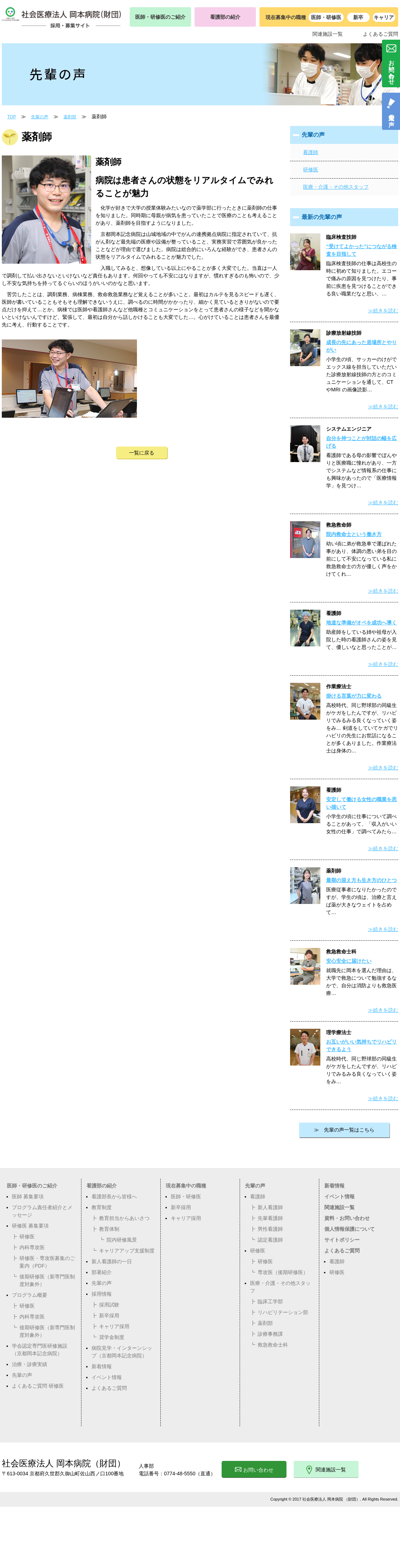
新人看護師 (270, 1207)
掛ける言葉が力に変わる (354, 696)
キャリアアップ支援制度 (127, 1250)
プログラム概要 (29, 1295)
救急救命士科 (273, 1345)
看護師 (310, 152)
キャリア (384, 17)
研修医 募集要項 (30, 1226)
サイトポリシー (342, 1240)
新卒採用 (109, 1315)
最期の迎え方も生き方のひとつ (361, 880)
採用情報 (102, 1294)
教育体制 (109, 1229)
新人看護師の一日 (112, 1261)
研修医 (310, 169)
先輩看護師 (270, 1218)
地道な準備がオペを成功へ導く (361, 622)
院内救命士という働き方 (354, 534)
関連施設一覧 (327, 34)
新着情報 (102, 1366)
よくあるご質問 (380, 34)
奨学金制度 (111, 1337)
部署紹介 (102, 1272)
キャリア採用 (114, 1326)
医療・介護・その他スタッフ (336, 187)
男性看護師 (270, 1229)
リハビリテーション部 (283, 1312)
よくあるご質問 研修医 (38, 1386)
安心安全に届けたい (349, 961)
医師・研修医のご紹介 (160, 17)
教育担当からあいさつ (124, 1218)
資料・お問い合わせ (347, 1218)
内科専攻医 (32, 1247)
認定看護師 (270, 1240)
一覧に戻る (141, 453)
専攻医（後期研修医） (283, 1272)
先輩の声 (39, 116)
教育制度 (102, 1207)
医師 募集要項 (28, 1196)
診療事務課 (270, 1334)
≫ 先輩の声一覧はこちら (344, 1130)
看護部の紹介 (225, 17)
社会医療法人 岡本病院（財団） (63, 1463)
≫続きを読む (383, 310)
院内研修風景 (122, 1240)
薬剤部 (69, 116)
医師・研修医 (326, 17)
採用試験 (109, 1305)
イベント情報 (107, 1377)
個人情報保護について (349, 1229)
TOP (11, 116)
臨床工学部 (270, 1301)
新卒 (358, 17)
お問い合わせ (254, 1470)
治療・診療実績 (29, 1364)
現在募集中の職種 (186, 1186)
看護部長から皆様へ (114, 1196)
